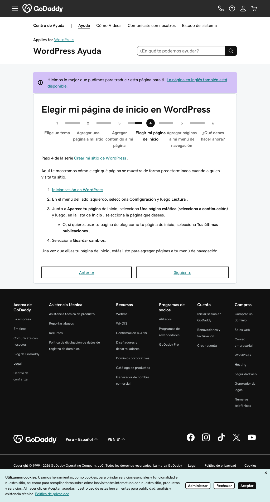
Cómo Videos (108, 25)
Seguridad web (246, 374)
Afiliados (165, 319)
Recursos (56, 333)
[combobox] (181, 51)
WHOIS (121, 323)
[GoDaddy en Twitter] (236, 440)
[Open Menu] (13, 8)
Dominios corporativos (133, 358)
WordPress (64, 39)
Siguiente (182, 272)
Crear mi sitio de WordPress (100, 158)
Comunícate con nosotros (152, 25)
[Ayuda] (232, 8)
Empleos (19, 328)
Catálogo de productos (133, 367)
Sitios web (242, 329)
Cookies (250, 465)
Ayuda (84, 25)
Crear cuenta (207, 345)
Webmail (122, 314)
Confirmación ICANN (131, 333)
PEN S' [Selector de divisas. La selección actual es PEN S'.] (117, 439)
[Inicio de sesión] (243, 8)
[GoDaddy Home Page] (35, 439)
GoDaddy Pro (169, 344)
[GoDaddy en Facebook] (190, 440)
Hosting (240, 364)
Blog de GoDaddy (26, 354)
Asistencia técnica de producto (72, 314)
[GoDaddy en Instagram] (206, 440)
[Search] (231, 51)
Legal (17, 363)
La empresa (22, 319)
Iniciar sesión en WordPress (77, 189)
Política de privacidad (220, 465)
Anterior (86, 272)
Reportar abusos (61, 323)
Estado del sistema (199, 25)
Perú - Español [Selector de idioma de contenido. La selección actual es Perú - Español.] (82, 439)
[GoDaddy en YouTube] (252, 440)
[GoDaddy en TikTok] (221, 440)
